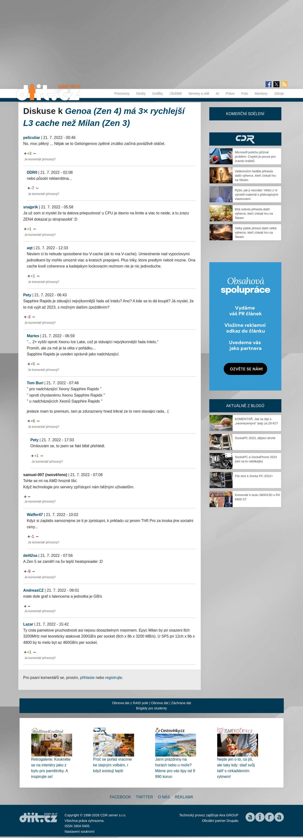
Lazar (28, 624)
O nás (164, 797)
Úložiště (176, 93)
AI (217, 93)
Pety (27, 295)
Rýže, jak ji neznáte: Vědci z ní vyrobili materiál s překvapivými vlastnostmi (256, 194)
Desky (141, 93)
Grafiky (157, 93)
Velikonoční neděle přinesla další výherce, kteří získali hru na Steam (255, 175)
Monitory (261, 93)
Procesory (122, 93)
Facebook (120, 797)
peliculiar (31, 138)
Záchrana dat (181, 703)
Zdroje (279, 93)
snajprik (30, 207)
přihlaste (87, 678)
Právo (230, 93)
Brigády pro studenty (151, 708)
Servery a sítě (198, 93)
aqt (30, 248)
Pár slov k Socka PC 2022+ (254, 476)
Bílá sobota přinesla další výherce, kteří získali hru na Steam (254, 213)
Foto (244, 93)
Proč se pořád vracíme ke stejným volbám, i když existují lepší (112, 765)
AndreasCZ (33, 590)
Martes (33, 336)
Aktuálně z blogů (245, 406)
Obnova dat (159, 703)
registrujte (113, 678)
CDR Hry (245, 139)
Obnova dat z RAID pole (130, 703)
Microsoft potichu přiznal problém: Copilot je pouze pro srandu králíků (255, 156)
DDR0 (32, 172)
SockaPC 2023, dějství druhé (255, 438)
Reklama (184, 797)
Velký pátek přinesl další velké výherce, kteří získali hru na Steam (256, 232)
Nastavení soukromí (80, 831)
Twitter (144, 797)
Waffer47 (35, 515)
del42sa (30, 555)
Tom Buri (35, 383)
